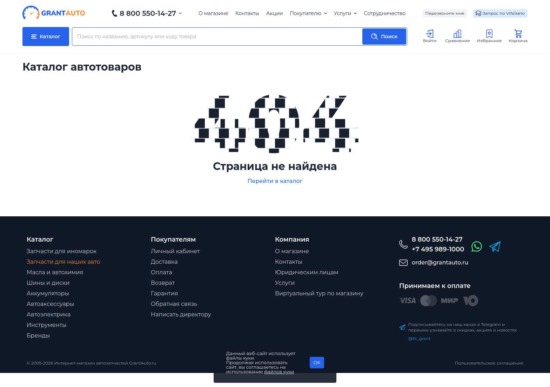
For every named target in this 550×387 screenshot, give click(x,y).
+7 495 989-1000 (438, 249)
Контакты (247, 13)
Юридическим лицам (306, 272)
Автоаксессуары (50, 304)
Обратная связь (174, 304)
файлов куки (279, 371)
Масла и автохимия (55, 272)
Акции (274, 13)
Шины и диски (48, 283)
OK (316, 362)
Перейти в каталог (274, 181)
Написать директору (181, 314)
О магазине (213, 13)
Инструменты (47, 325)
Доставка (164, 261)
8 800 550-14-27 (148, 13)
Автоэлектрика (49, 314)
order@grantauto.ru (440, 262)
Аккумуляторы (48, 293)
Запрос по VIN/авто (500, 13)
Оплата (161, 272)
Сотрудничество (384, 13)
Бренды (38, 335)
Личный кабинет (175, 251)
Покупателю (308, 13)
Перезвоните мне (444, 13)
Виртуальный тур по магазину (319, 293)
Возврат (163, 283)
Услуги (345, 13)
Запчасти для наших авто (63, 261)
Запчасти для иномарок (61, 251)
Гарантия (164, 293)
